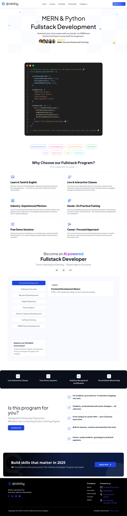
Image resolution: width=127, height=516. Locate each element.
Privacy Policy (114, 511)
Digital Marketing (29, 301)
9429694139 (107, 491)
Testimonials (72, 4)
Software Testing (29, 320)
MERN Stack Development (29, 326)
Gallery (89, 500)
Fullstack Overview (29, 289)
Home (44, 4)
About (89, 487)
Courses (52, 4)
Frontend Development (29, 283)
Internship (61, 4)
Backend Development (29, 295)
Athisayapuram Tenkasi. (108, 495)
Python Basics (29, 307)
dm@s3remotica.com (111, 487)
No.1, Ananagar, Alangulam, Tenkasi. (110, 501)
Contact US (16, 428)
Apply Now (105, 464)
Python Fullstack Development (29, 314)
